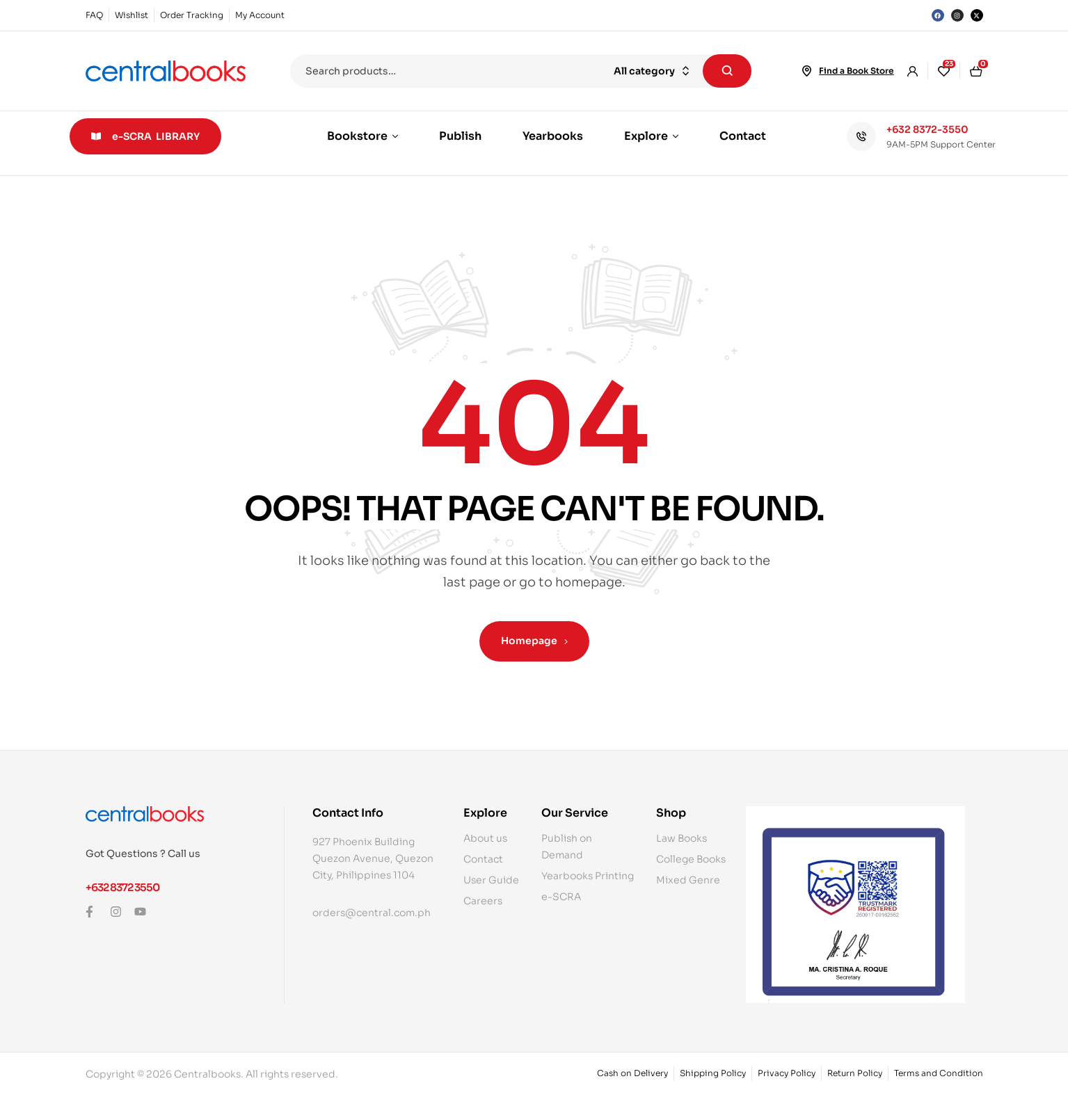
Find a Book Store (856, 70)
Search (727, 71)
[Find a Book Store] (806, 71)
